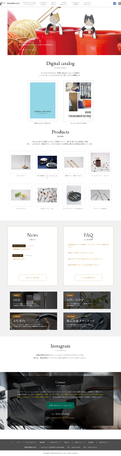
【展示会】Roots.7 (19, 259)
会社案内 (90, 442)
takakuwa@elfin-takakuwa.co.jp (63, 417)
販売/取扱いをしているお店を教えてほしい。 (85, 265)
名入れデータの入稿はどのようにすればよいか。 (87, 259)
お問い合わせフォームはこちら (60, 405)
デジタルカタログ (30, 442)
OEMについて (79, 442)
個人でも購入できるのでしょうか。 (82, 253)
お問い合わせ (103, 442)
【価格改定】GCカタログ (21, 249)
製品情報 (42, 442)
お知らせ (66, 442)
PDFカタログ (54, 442)
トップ (18, 442)
